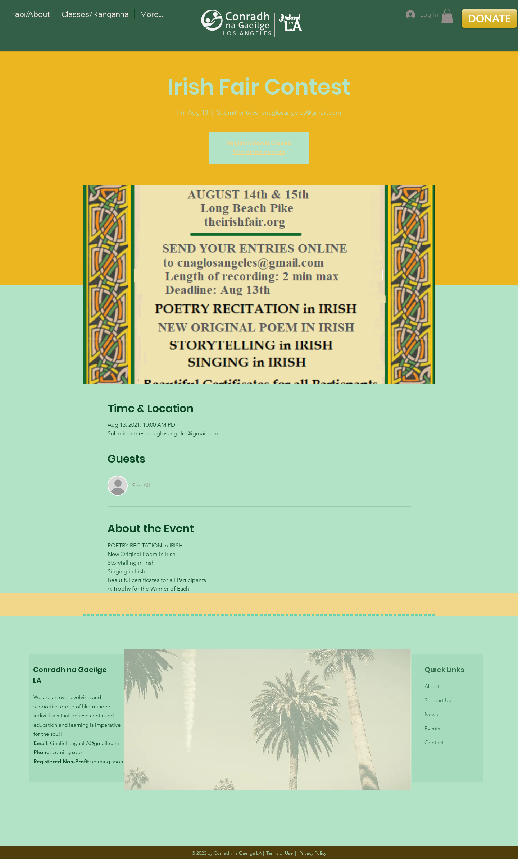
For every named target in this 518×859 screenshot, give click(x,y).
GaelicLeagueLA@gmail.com (84, 743)
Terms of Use (279, 853)
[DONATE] (489, 18)
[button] (447, 16)
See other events (259, 152)
